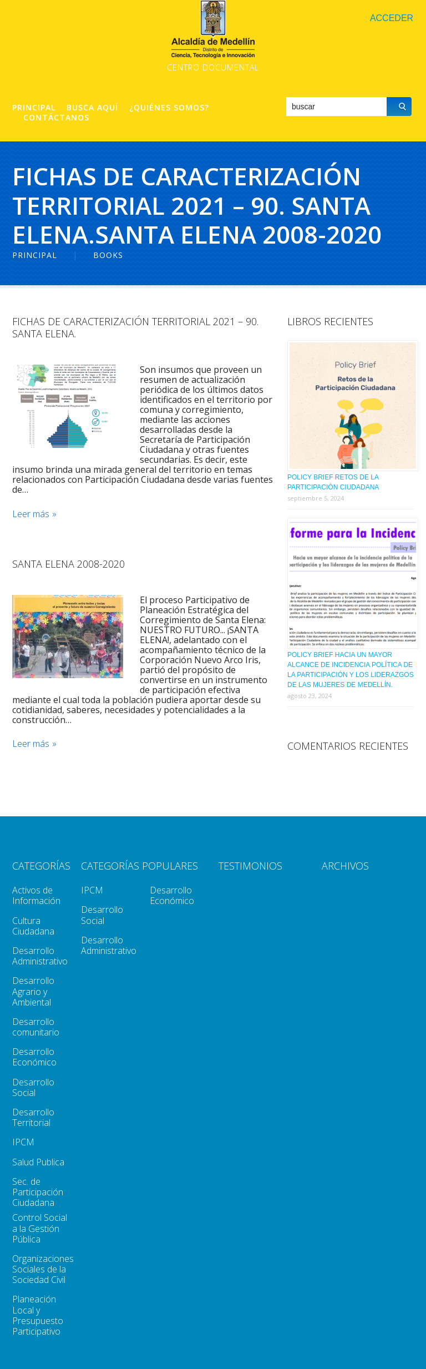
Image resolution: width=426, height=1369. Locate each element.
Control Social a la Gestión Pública (39, 1228)
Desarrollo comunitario (35, 1027)
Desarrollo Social (33, 1087)
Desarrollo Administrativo (40, 955)
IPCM (23, 1142)
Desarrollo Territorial (33, 1117)
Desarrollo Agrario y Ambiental (33, 991)
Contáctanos (56, 118)
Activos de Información (36, 895)
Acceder (391, 18)
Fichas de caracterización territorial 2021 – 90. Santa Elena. (135, 327)
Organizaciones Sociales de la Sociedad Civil (43, 1269)
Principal (33, 108)
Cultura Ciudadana (33, 926)
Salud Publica (38, 1162)
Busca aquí (92, 108)
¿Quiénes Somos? (169, 108)
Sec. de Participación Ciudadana (37, 1192)
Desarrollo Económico (34, 1056)
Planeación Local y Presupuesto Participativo (37, 1315)
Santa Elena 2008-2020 (68, 563)
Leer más (30, 514)
